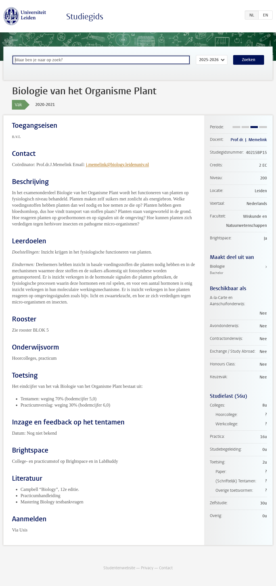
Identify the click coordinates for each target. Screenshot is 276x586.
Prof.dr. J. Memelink (249, 140)
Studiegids (84, 16)
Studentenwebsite (119, 568)
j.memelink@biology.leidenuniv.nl (117, 164)
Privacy (147, 568)
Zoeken (248, 59)
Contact (166, 568)
